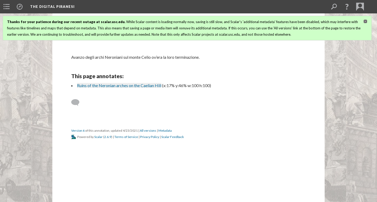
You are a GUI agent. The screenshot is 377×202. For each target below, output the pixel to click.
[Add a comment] (77, 102)
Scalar (98, 137)
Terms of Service (126, 137)
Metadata (165, 130)
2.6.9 (107, 137)
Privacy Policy (149, 137)
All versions (148, 130)
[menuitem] (6, 6)
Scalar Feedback (172, 137)
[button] (346, 6)
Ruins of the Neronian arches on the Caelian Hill (119, 85)
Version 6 (78, 130)
